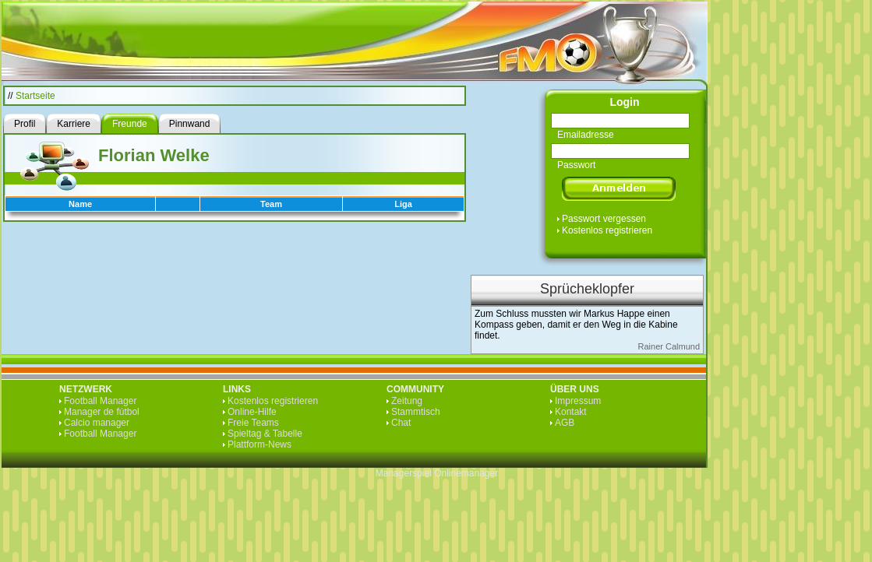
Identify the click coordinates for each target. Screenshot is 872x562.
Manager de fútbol (101, 411)
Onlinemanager (466, 473)
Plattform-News (259, 444)
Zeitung (406, 400)
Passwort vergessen (604, 218)
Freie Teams (253, 422)
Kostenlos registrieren (607, 230)
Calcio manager (96, 422)
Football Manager (100, 400)
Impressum (578, 400)
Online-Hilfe (252, 411)
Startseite (35, 95)
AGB (564, 422)
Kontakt (571, 411)
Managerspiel (404, 473)
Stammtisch (415, 411)
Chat (401, 422)
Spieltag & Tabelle (265, 433)
